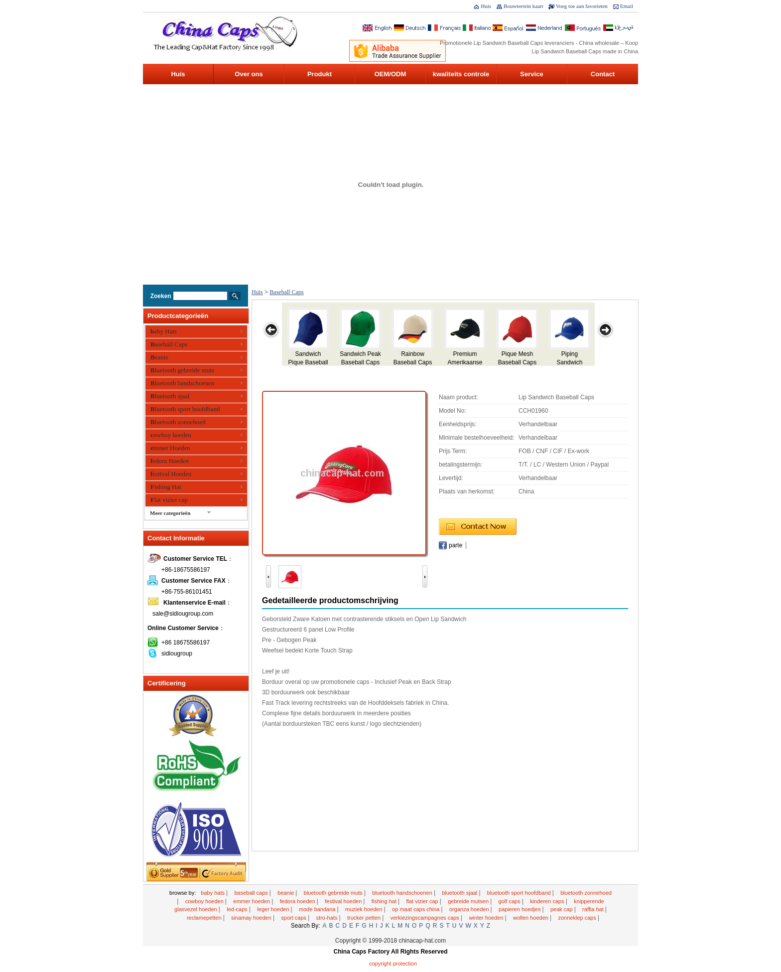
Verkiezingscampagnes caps (425, 918)
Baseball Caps (168, 344)
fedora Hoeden (169, 461)
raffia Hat (593, 909)
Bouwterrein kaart (523, 6)
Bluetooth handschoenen (182, 383)
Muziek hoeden (364, 909)
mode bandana (318, 909)
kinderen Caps (548, 901)
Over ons (248, 74)
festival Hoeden (170, 474)
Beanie (159, 357)
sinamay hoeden (252, 918)
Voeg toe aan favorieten (582, 6)
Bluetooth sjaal (169, 396)
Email (626, 6)
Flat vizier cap (169, 499)
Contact (603, 74)
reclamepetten (205, 918)
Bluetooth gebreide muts (182, 370)
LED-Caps (238, 909)
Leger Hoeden (273, 909)
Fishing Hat (165, 486)
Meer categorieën (170, 513)
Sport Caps (294, 918)
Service (531, 74)
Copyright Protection (393, 964)
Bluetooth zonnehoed (178, 422)
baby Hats (163, 331)
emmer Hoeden (170, 448)
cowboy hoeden (170, 435)
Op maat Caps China (416, 909)
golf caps (510, 901)
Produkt (319, 74)
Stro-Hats (327, 918)
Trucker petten (364, 918)
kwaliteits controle (461, 74)
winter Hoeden (487, 918)
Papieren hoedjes (520, 909)
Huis (486, 6)
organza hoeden (470, 909)
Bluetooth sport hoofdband (185, 409)
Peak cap (562, 909)
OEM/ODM (390, 74)
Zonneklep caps (578, 918)
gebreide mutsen (469, 901)
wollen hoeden (531, 918)
